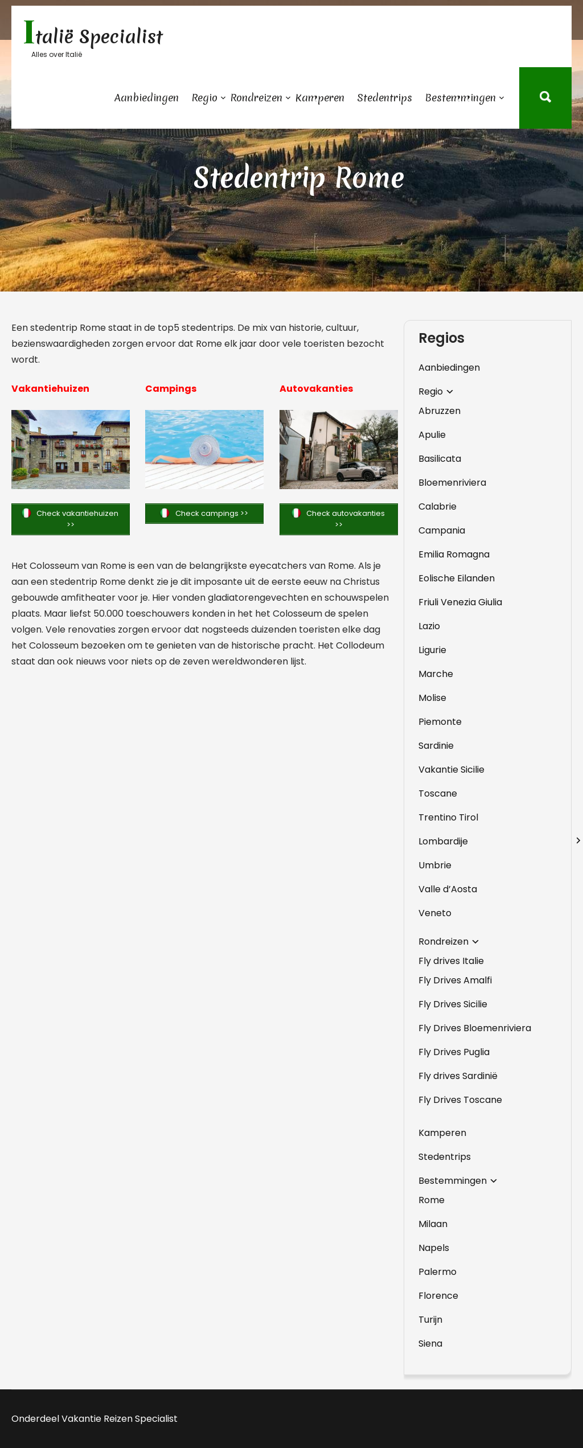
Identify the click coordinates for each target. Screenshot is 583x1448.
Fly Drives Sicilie (452, 1004)
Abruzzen (439, 410)
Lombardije (443, 841)
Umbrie (434, 865)
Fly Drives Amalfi (455, 980)
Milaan (432, 1223)
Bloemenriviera (452, 482)
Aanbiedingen (146, 98)
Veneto (434, 913)
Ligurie (432, 650)
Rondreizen (256, 98)
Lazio (429, 626)
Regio (204, 98)
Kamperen (319, 98)
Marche (435, 673)
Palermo (437, 1271)
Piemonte (440, 721)
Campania (441, 530)
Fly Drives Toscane (460, 1099)
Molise (432, 697)
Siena (430, 1343)
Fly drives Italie (451, 960)
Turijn (430, 1319)
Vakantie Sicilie (451, 769)
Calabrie (437, 506)
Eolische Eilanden (456, 578)
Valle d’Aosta (447, 889)
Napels (433, 1247)
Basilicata (439, 458)
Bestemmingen (460, 98)
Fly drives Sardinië (458, 1075)
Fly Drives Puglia (454, 1052)
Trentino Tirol (448, 817)
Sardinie (436, 745)
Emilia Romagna (454, 554)
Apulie (432, 434)
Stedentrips (384, 98)
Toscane (437, 793)
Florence (438, 1295)
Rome (431, 1200)
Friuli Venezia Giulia (460, 602)
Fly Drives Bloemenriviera (474, 1028)
